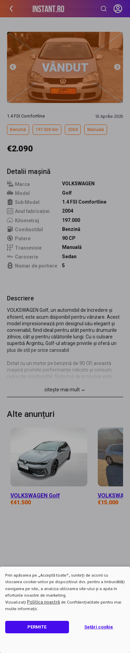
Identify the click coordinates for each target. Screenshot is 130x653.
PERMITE (36, 626)
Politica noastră (43, 602)
